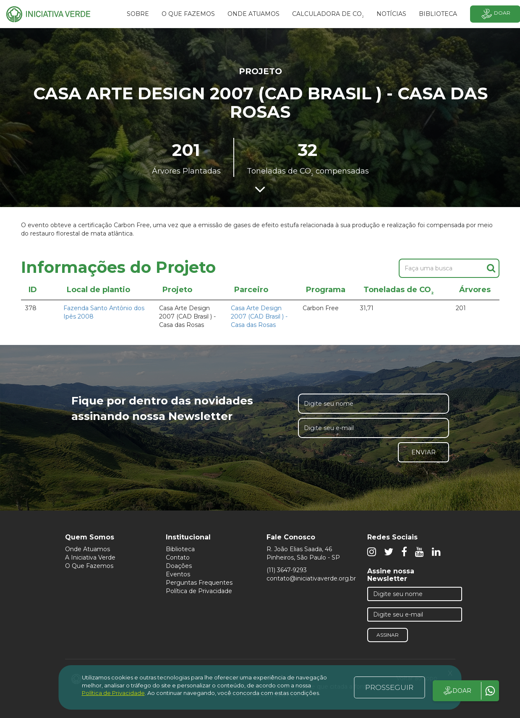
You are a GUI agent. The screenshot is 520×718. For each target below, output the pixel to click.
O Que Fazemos (89, 566)
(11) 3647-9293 (287, 570)
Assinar (387, 635)
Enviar (423, 452)
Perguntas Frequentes (199, 582)
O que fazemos (188, 14)
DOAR (456, 691)
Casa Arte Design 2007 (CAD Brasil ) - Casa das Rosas (259, 316)
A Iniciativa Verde (90, 557)
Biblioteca (180, 549)
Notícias (391, 14)
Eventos (178, 574)
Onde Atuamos (87, 549)
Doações (179, 566)
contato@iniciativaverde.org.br (311, 578)
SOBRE (138, 14)
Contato (178, 557)
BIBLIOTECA (438, 14)
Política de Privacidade (199, 591)
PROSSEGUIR (389, 687)
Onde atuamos (253, 14)
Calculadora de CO (328, 15)
